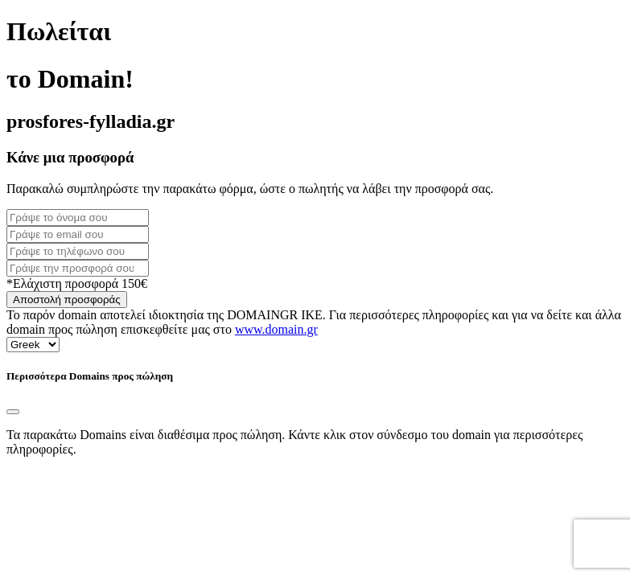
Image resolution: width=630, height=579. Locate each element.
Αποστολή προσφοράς (67, 300)
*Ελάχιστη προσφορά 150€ (76, 283)
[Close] (12, 411)
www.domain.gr (276, 329)
